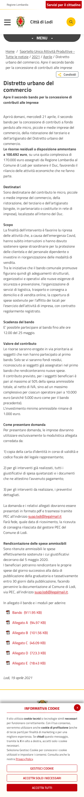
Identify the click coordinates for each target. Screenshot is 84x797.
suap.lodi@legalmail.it (45, 516)
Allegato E (25, 663)
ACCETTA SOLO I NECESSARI (42, 778)
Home (10, 51)
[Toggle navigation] (8, 22)
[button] (15, 4)
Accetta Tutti (42, 787)
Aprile (47, 56)
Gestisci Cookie (42, 768)
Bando (24, 612)
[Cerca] (71, 21)
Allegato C (25, 643)
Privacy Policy (24, 759)
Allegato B (27, 632)
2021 (36, 56)
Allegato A (26, 622)
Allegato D (26, 653)
